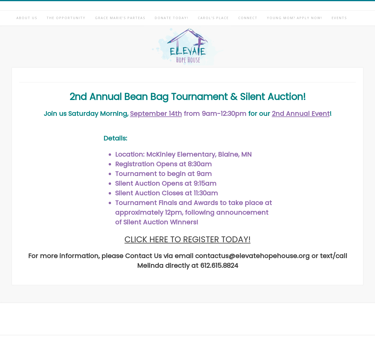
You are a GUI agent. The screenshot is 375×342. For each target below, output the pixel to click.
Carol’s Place (213, 18)
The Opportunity (66, 18)
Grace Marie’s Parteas (120, 18)
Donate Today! (171, 18)
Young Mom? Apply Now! (294, 18)
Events (339, 18)
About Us (26, 18)
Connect (248, 18)
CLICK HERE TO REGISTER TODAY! (187, 239)
